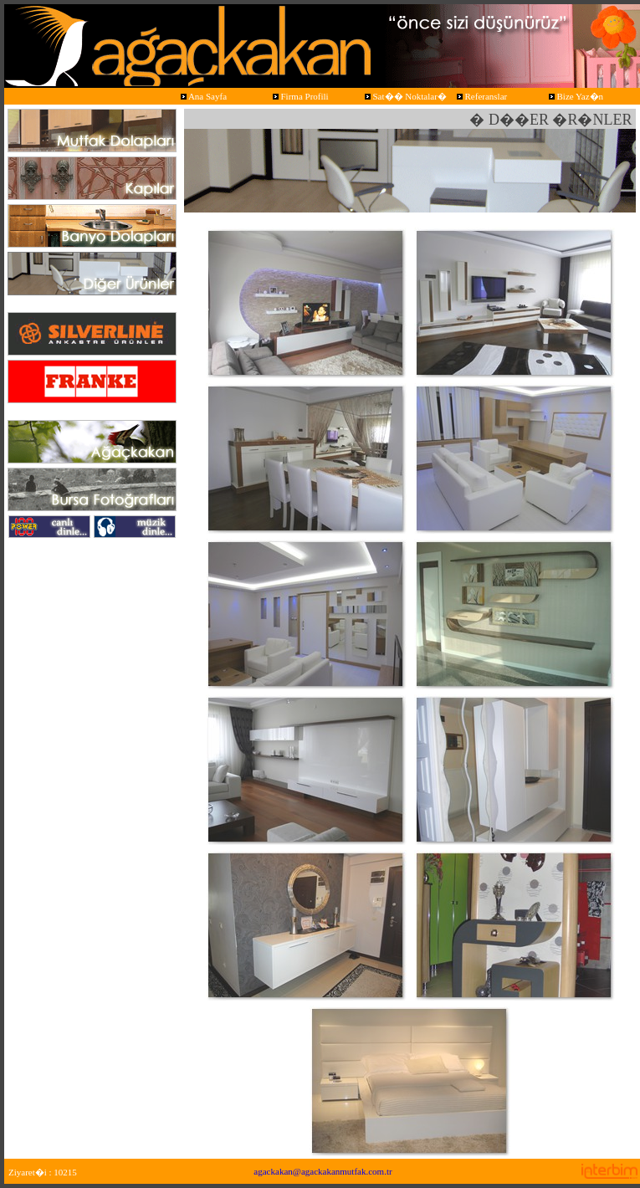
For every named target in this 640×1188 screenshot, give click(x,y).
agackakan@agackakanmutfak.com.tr (322, 1171)
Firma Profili (299, 96)
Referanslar (480, 96)
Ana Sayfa (202, 96)
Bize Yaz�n (574, 96)
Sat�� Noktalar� (404, 96)
